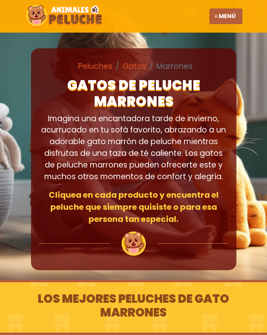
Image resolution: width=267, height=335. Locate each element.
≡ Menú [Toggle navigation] (225, 16)
